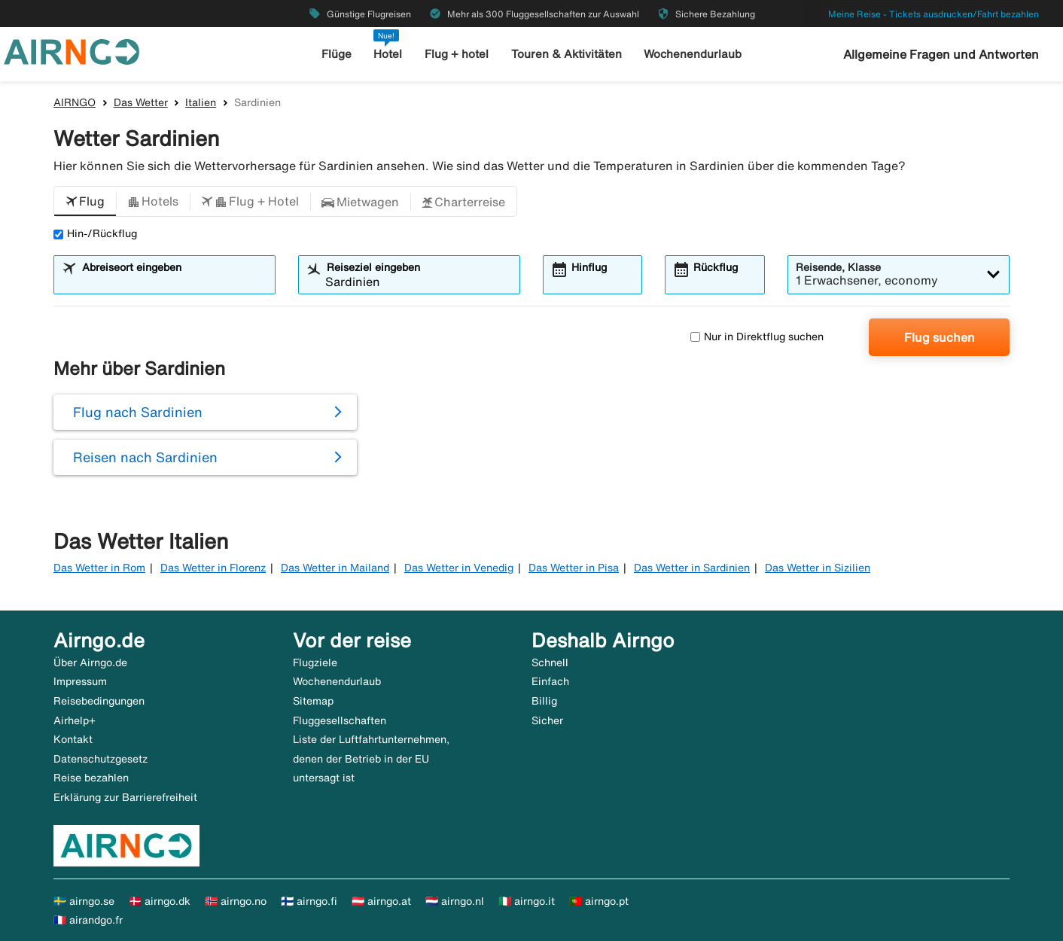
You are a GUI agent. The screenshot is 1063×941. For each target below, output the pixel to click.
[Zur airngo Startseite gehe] (71, 50)
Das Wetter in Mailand (335, 567)
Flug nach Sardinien (138, 412)
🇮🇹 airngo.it (526, 901)
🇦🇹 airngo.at (381, 901)
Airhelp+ (74, 720)
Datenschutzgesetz (100, 759)
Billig (544, 701)
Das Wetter (141, 102)
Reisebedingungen (99, 701)
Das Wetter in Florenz (213, 567)
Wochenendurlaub (693, 53)
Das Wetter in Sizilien (817, 567)
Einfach (550, 681)
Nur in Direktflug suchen (757, 336)
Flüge (336, 53)
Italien (200, 102)
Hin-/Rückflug (95, 233)
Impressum (80, 681)
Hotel (387, 53)
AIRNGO (74, 102)
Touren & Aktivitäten (566, 53)
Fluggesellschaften (339, 720)
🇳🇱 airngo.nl (454, 901)
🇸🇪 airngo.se (83, 901)
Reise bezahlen (91, 777)
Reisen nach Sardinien (145, 457)
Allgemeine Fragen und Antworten (941, 54)
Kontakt (73, 739)
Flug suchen (939, 337)
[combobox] (174, 282)
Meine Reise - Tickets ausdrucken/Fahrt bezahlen (933, 14)
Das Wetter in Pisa (573, 567)
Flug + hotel (457, 53)
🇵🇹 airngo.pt (599, 901)
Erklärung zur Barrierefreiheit (125, 797)
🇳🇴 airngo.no (236, 901)
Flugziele (315, 662)
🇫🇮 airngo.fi (309, 901)
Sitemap (313, 701)
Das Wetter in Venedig (458, 567)
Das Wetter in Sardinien (692, 567)
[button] (85, 202)
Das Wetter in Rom (99, 567)
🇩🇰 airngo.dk (159, 901)
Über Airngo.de (90, 662)
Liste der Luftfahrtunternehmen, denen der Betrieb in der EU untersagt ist (371, 758)
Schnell (550, 662)
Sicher (547, 720)
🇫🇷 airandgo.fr (88, 920)
